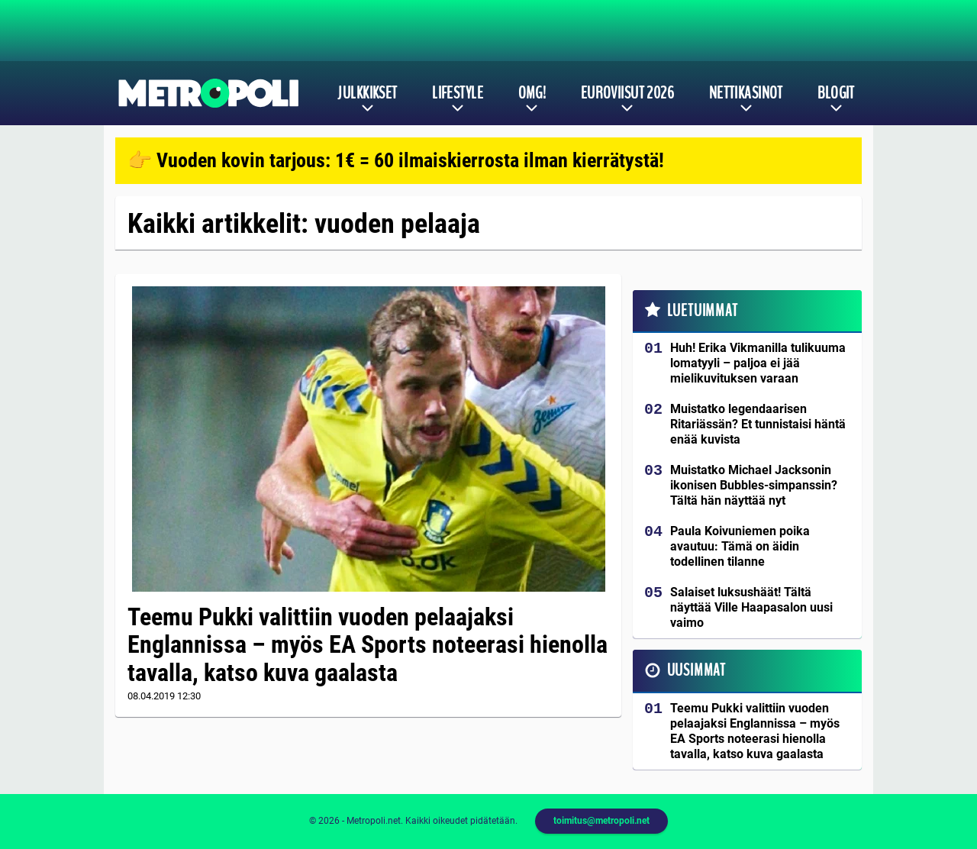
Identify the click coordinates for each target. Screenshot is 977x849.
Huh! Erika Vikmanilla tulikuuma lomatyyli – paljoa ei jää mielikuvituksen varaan (758, 363)
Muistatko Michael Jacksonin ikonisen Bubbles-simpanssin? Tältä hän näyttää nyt (753, 485)
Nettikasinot (746, 93)
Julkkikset (367, 93)
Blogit (836, 93)
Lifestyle (457, 93)
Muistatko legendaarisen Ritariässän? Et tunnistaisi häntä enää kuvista (758, 424)
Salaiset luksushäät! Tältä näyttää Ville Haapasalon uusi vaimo (751, 607)
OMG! (532, 93)
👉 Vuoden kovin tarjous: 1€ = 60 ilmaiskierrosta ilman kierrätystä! (395, 160)
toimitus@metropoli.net (601, 820)
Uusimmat (696, 670)
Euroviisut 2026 (628, 93)
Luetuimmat (702, 310)
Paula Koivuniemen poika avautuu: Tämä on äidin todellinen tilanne (740, 546)
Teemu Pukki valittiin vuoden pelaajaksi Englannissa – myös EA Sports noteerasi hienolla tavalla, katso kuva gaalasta (367, 645)
